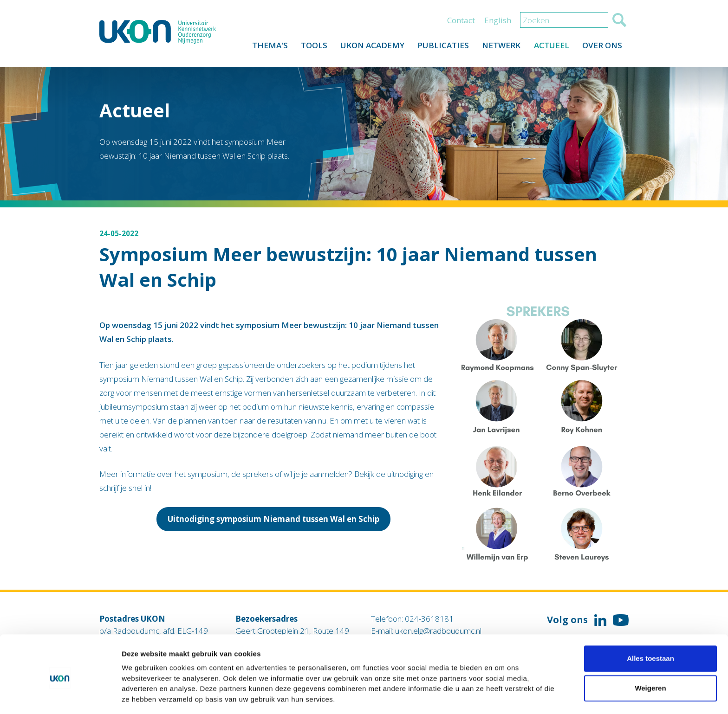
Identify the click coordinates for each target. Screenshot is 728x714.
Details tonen (502, 696)
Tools (309, 47)
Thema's (264, 47)
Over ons (602, 47)
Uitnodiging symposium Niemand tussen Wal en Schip (273, 519)
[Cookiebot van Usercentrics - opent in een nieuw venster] (60, 696)
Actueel (550, 47)
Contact (461, 21)
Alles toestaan (650, 625)
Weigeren (650, 655)
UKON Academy (369, 47)
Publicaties (440, 47)
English (497, 21)
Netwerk (499, 47)
